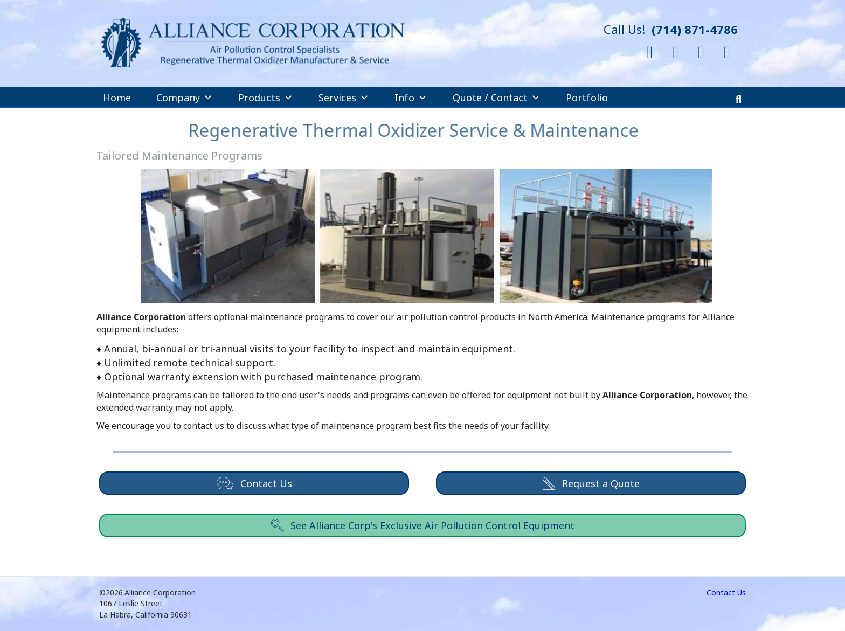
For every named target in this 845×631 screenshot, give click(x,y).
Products (265, 97)
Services (343, 97)
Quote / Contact (497, 97)
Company (184, 97)
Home (117, 97)
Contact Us (726, 592)
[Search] (738, 99)
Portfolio (587, 97)
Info (410, 97)
